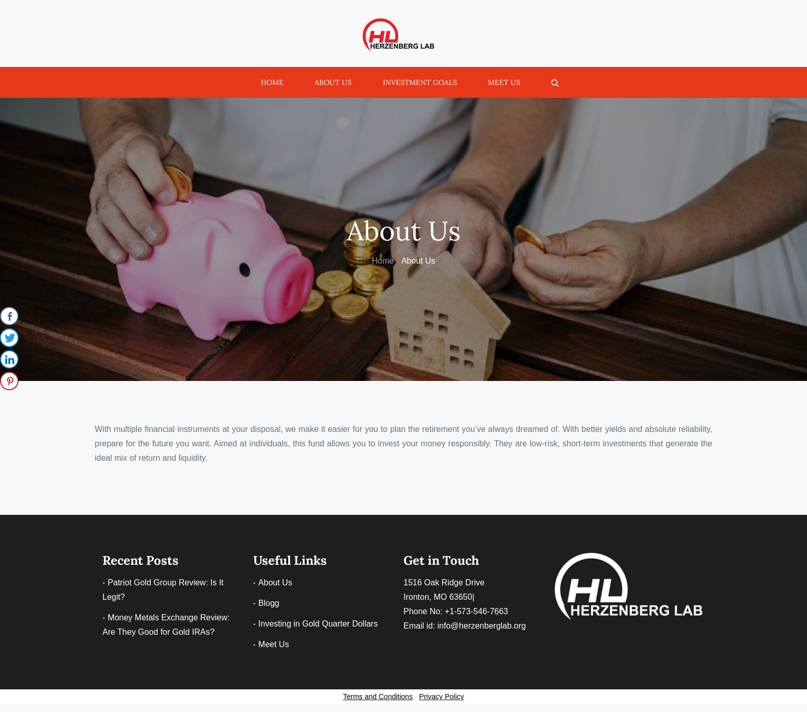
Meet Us (504, 82)
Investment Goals (420, 82)
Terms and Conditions (378, 696)
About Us (333, 82)
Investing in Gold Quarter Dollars (318, 623)
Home (272, 82)
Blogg (268, 603)
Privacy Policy (441, 696)
